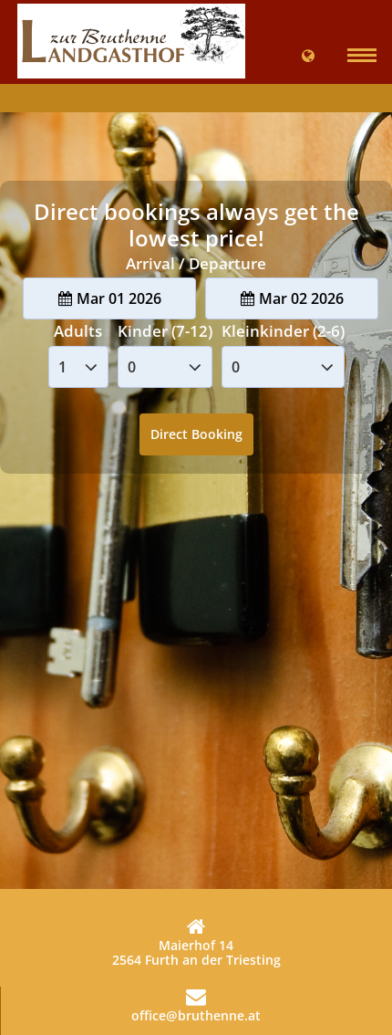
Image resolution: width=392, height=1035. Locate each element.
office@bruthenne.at (196, 1005)
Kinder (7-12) (165, 330)
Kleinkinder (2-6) (283, 330)
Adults (78, 330)
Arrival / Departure (196, 263)
